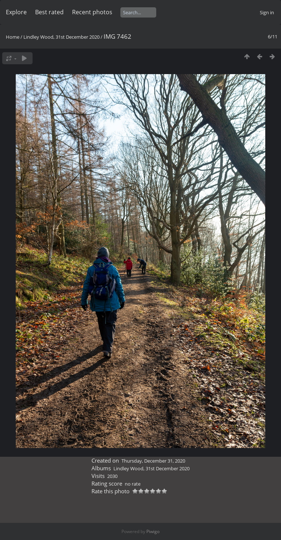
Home (12, 37)
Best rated (49, 12)
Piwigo (153, 531)
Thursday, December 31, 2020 (153, 460)
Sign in (267, 12)
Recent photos (92, 12)
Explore (16, 12)
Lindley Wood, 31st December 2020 (61, 37)
